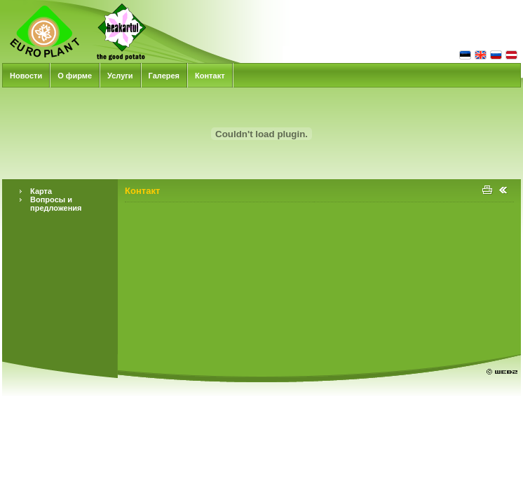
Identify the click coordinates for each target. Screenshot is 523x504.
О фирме (74, 75)
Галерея (164, 75)
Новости (26, 75)
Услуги (120, 75)
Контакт (209, 75)
